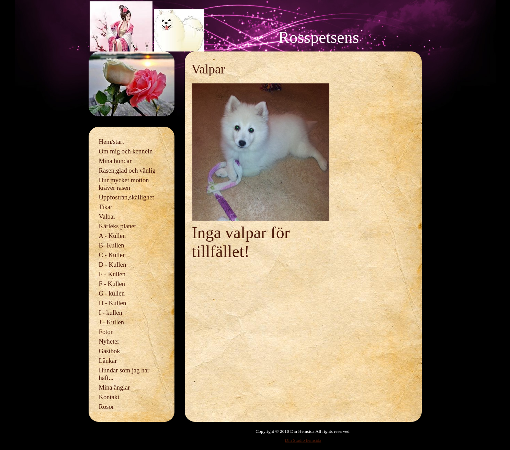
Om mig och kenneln (126, 151)
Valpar (107, 216)
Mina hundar (115, 160)
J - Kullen (111, 322)
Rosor (106, 406)
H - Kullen (112, 303)
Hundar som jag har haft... (124, 374)
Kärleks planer (117, 226)
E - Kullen (112, 274)
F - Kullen (112, 283)
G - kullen (112, 293)
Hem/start (111, 141)
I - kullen (110, 312)
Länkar (108, 360)
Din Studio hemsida (303, 440)
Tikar (106, 206)
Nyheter (109, 341)
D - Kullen (112, 264)
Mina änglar (114, 387)
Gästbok (109, 351)
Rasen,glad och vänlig (127, 170)
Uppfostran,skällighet (126, 197)
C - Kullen (112, 254)
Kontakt (109, 397)
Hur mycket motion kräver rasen (124, 183)
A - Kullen (112, 235)
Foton (106, 331)
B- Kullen (111, 245)
